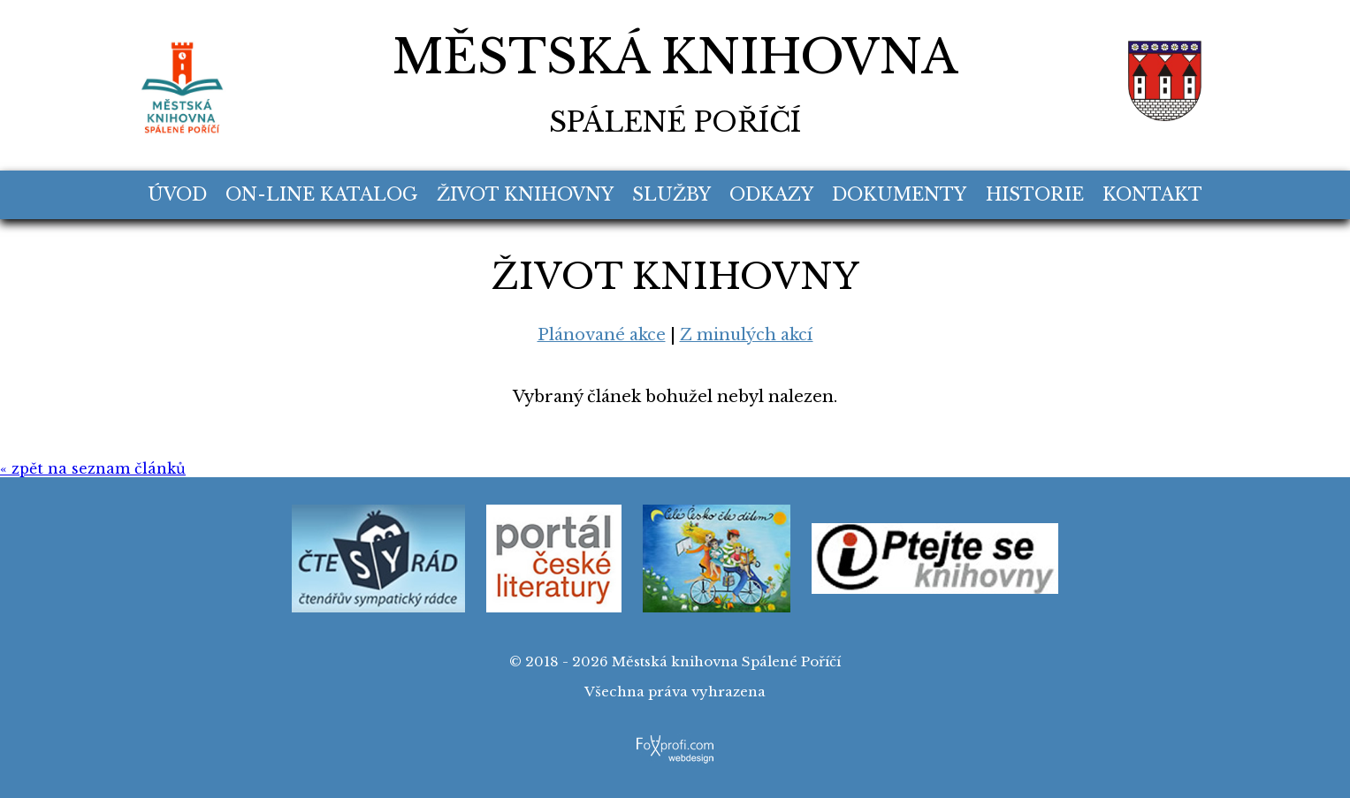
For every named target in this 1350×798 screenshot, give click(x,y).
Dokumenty (899, 194)
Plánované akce (602, 335)
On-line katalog (321, 194)
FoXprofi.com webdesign (675, 739)
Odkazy (771, 194)
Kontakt (1152, 194)
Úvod (177, 194)
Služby (671, 194)
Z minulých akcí (746, 335)
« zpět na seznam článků (93, 468)
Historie (1035, 194)
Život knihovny (525, 194)
